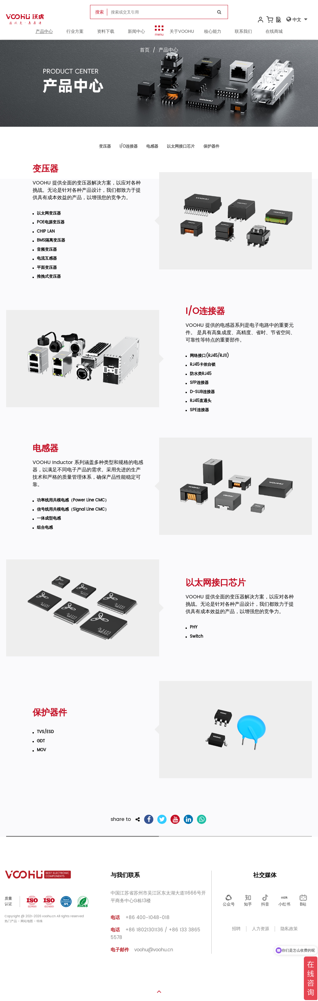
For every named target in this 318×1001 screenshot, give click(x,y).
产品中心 (44, 32)
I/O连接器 (129, 146)
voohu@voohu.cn (142, 950)
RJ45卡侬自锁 (202, 365)
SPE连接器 (199, 410)
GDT (41, 741)
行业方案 (75, 32)
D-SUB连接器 (202, 392)
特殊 (40, 921)
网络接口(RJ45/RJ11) (209, 356)
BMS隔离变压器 (51, 241)
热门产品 (11, 921)
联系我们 (243, 32)
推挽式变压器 (49, 277)
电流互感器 (47, 259)
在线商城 (274, 32)
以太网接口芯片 (181, 146)
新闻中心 (136, 32)
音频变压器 (47, 250)
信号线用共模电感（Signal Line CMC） (73, 510)
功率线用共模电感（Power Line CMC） (73, 500)
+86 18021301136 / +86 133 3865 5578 (155, 933)
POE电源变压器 (51, 222)
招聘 (236, 928)
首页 (145, 50)
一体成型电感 (49, 519)
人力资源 (260, 928)
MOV (41, 750)
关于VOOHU (182, 32)
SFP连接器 (199, 383)
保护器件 (211, 146)
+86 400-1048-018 (140, 918)
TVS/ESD (45, 732)
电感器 (152, 146)
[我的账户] (260, 20)
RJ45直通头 (200, 401)
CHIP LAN (46, 232)
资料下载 (105, 32)
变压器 (105, 146)
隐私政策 (289, 928)
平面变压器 (47, 268)
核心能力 (212, 32)
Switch (196, 637)
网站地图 (27, 921)
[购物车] (269, 20)
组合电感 (45, 528)
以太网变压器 (49, 214)
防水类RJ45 (200, 374)
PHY (193, 627)
